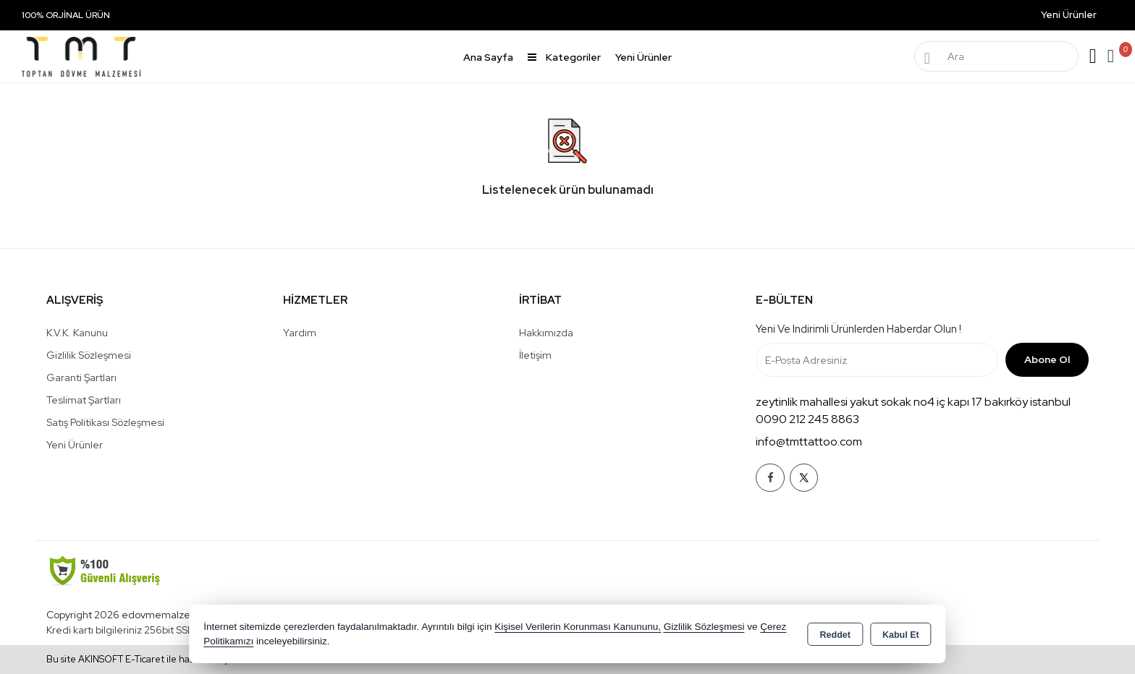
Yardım (299, 332)
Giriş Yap (1093, 56)
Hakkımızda (546, 332)
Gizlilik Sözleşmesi (88, 355)
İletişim (535, 355)
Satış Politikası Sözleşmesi (105, 422)
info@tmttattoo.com (809, 441)
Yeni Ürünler (74, 444)
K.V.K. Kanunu (77, 332)
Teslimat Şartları (83, 399)
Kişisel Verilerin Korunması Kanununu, (577, 626)
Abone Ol (1047, 359)
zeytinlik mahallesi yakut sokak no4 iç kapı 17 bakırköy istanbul (913, 401)
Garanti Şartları (81, 377)
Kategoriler (564, 57)
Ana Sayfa (488, 57)
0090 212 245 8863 (807, 419)
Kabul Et (900, 635)
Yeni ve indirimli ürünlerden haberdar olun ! (858, 329)
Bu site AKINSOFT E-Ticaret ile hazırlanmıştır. (142, 659)
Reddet (835, 635)
